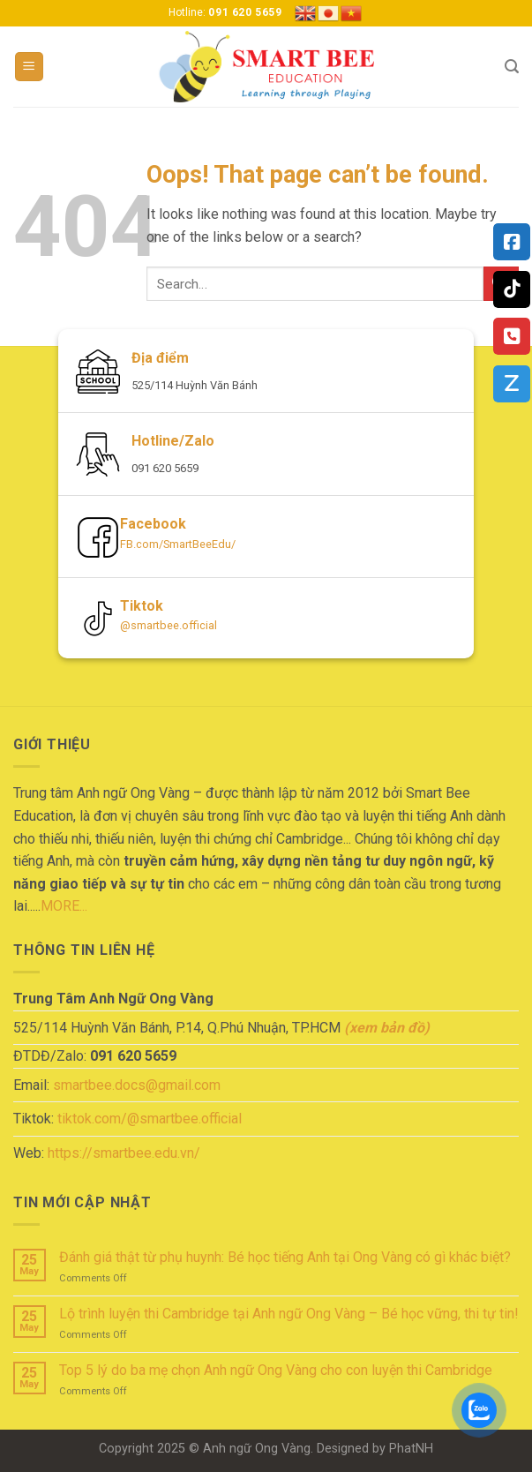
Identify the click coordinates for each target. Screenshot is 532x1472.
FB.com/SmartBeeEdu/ (178, 544)
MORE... (64, 905)
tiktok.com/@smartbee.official (149, 1118)
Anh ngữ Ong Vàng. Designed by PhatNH (318, 1448)
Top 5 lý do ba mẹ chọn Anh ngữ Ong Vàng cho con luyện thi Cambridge (275, 1370)
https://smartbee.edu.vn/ (124, 1153)
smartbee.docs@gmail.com (137, 1085)
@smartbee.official (168, 625)
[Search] (512, 66)
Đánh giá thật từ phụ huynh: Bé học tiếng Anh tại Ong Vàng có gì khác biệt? (285, 1257)
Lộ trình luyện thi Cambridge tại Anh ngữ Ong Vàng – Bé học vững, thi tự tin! (289, 1313)
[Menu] (29, 66)
